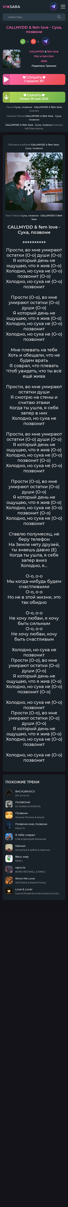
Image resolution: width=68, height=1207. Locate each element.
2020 (44, 61)
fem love (52, 51)
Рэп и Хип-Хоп (44, 56)
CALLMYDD (36, 51)
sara (11, 7)
